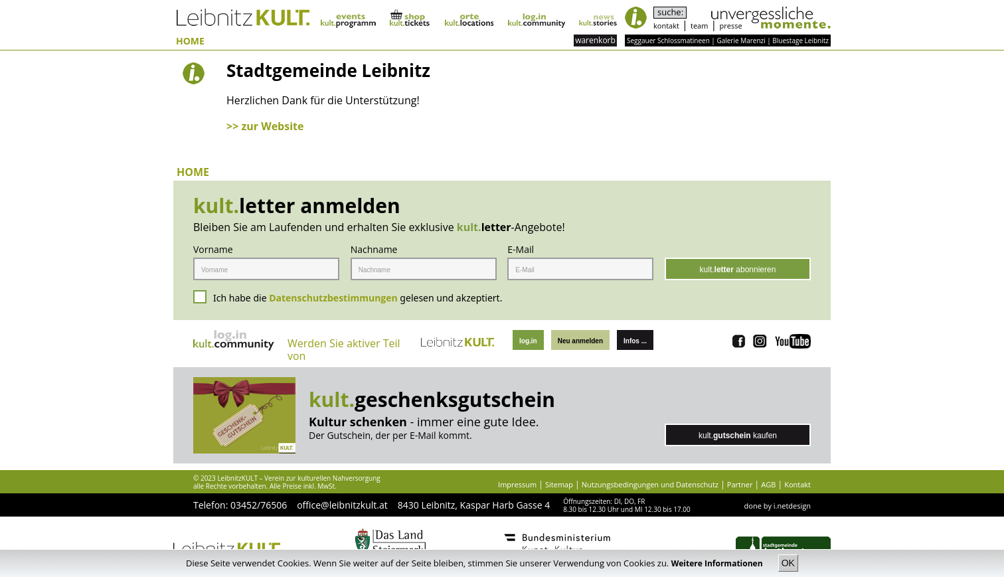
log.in (528, 341)
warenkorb (595, 40)
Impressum (517, 484)
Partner (740, 484)
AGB (768, 484)
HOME (190, 41)
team (699, 26)
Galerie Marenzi (740, 40)
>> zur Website (264, 126)
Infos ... (635, 341)
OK (788, 563)
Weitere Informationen (718, 563)
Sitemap (559, 484)
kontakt (666, 26)
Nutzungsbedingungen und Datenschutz (650, 484)
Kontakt (797, 484)
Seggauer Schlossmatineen (668, 40)
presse (731, 26)
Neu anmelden (580, 341)
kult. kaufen (738, 435)
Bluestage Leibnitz (800, 40)
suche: (670, 12)
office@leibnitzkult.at (342, 505)
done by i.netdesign (777, 506)
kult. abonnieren (738, 269)
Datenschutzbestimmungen (333, 297)
